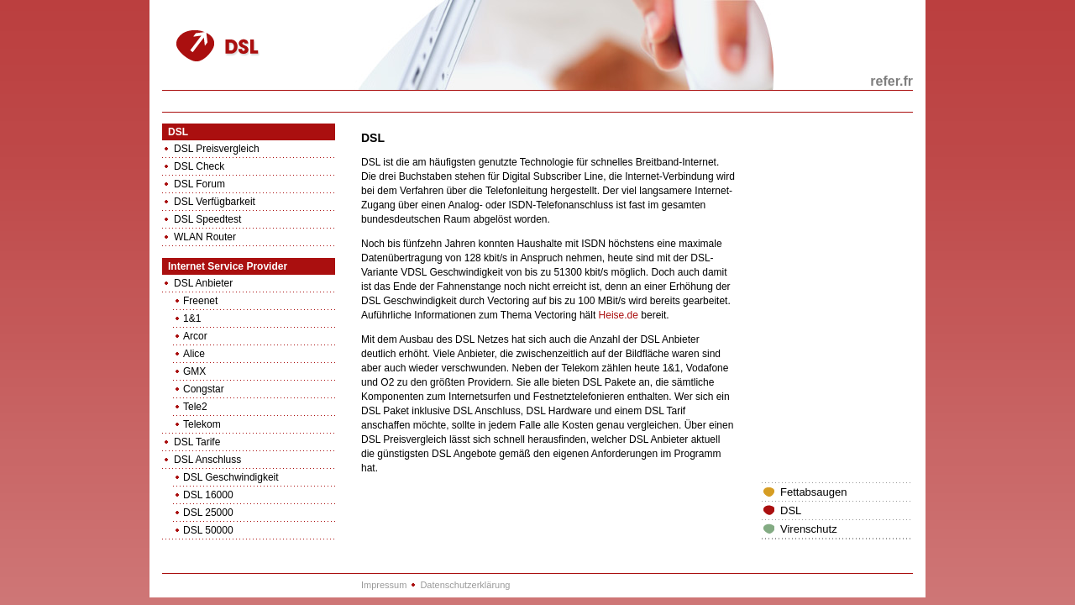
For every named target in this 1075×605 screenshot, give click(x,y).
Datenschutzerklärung (465, 585)
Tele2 (195, 407)
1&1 (192, 318)
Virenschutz (808, 529)
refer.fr (891, 81)
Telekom (202, 424)
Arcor (195, 336)
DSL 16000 (208, 495)
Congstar (203, 389)
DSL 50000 (208, 530)
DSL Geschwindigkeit (231, 477)
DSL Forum (199, 184)
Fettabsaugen (813, 492)
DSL (178, 132)
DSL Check (199, 166)
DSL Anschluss (207, 460)
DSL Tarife (197, 442)
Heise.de (618, 315)
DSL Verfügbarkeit (214, 202)
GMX (194, 371)
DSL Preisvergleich (217, 149)
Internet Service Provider (227, 266)
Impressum (383, 585)
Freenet (200, 301)
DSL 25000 (208, 512)
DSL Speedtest (207, 219)
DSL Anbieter (203, 283)
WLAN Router (205, 237)
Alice (194, 354)
